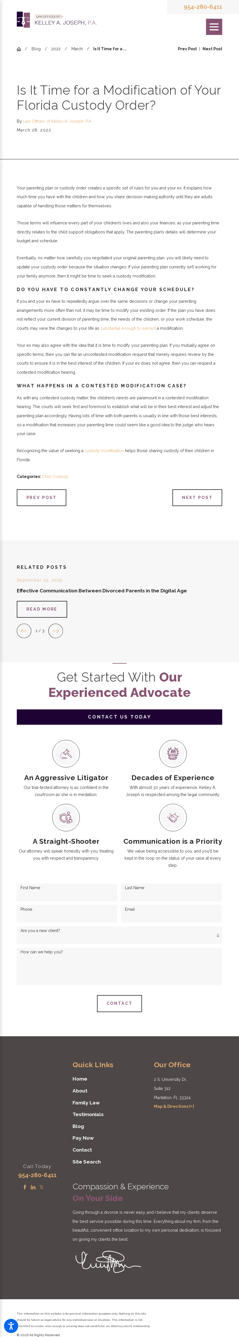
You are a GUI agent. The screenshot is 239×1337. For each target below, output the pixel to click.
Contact (82, 1150)
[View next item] (55, 631)
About (80, 1091)
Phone (26, 909)
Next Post (197, 497)
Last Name (134, 887)
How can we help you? (41, 952)
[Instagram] (50, 1187)
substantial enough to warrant (128, 328)
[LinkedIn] (33, 1187)
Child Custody (55, 476)
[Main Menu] (214, 27)
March (77, 49)
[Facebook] (24, 1187)
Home (80, 1079)
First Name (30, 887)
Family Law (86, 1103)
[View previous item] (24, 631)
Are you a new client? (40, 930)
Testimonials (88, 1114)
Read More (42, 609)
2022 (56, 49)
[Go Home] (21, 49)
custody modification (104, 450)
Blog (36, 49)
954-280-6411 (203, 7)
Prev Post (41, 497)
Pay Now (83, 1138)
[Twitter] (41, 1187)
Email (130, 909)
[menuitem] (107, 1079)
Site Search (87, 1162)
